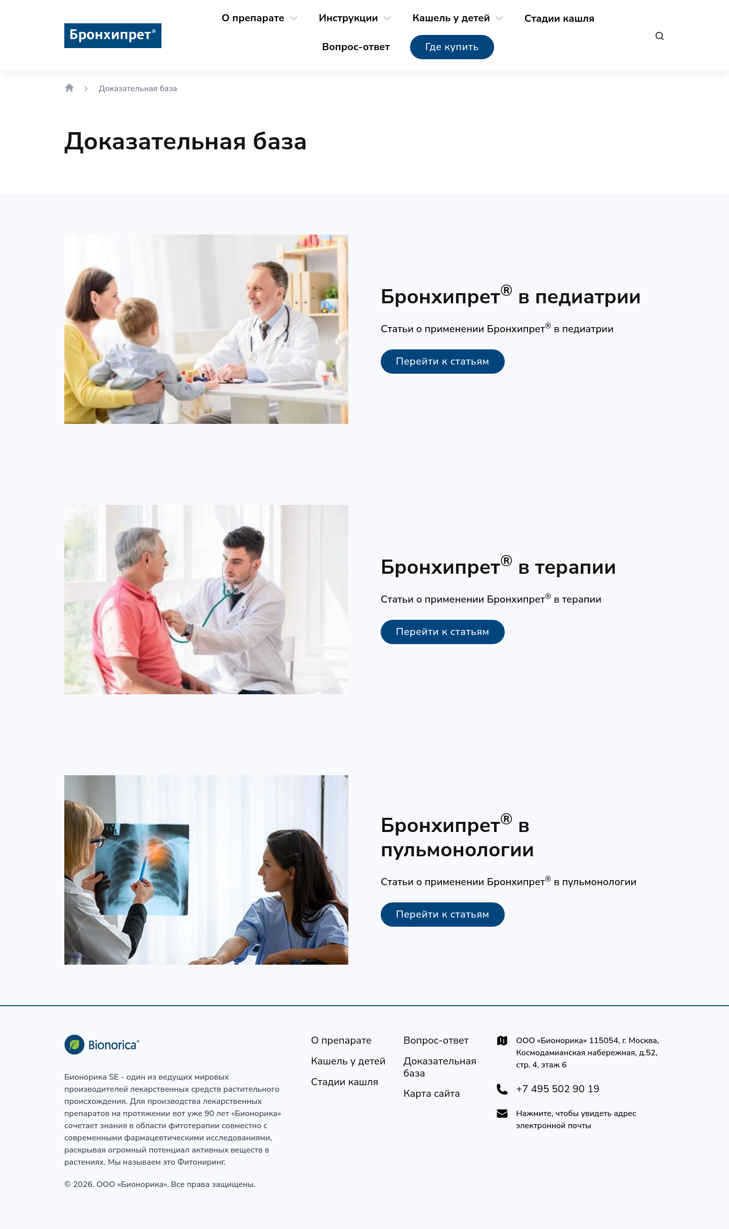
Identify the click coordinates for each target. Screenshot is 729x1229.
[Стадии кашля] (559, 19)
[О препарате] (253, 18)
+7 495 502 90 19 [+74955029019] (558, 1089)
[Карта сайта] (431, 1094)
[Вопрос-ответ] (356, 47)
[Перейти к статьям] (443, 361)
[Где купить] (452, 47)
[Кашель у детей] (451, 18)
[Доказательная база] (441, 1067)
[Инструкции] (348, 18)
